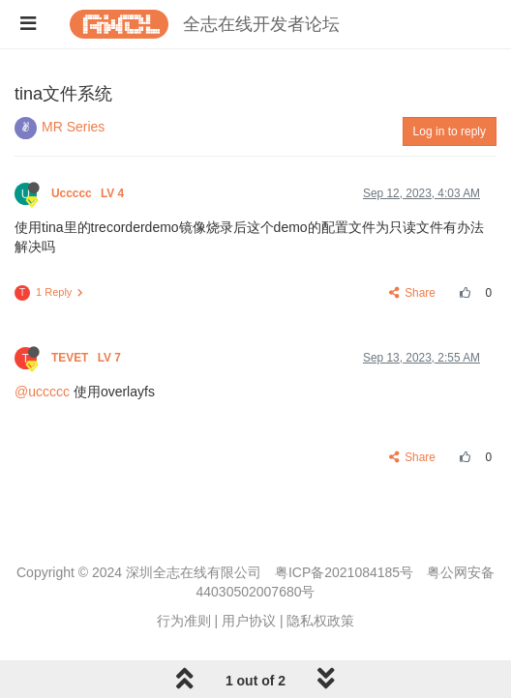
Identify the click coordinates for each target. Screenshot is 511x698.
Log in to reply (449, 131)
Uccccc (89, 193)
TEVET (87, 357)
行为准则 (184, 620)
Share (412, 293)
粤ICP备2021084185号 (344, 572)
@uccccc (42, 391)
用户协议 (249, 620)
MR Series (73, 126)
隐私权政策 (320, 620)
